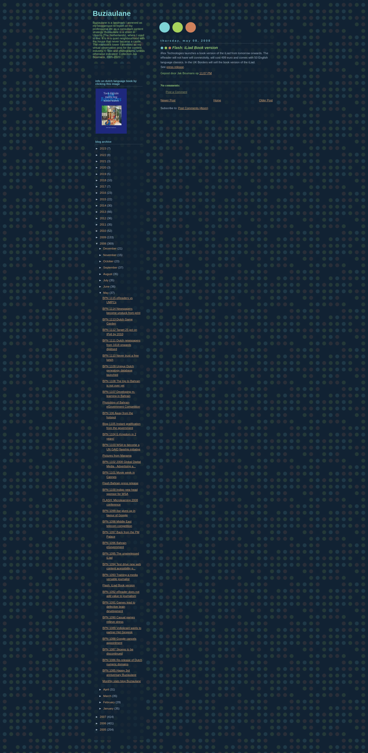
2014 (103, 205)
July (106, 280)
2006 (103, 723)
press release (175, 67)
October (108, 261)
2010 (103, 230)
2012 (103, 218)
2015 (103, 199)
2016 (103, 192)
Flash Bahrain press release (120, 483)
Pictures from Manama (116, 455)
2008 (103, 243)
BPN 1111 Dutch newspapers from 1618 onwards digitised (121, 345)
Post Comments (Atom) (193, 108)
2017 (103, 186)
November (110, 255)
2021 (103, 161)
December (110, 248)
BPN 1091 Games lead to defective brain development (118, 607)
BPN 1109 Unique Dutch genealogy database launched (118, 370)
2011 (103, 224)
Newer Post (168, 100)
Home (217, 100)
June (106, 286)
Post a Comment (176, 92)
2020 (103, 167)
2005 (103, 729)
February (109, 702)
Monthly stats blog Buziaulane (121, 681)
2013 (103, 211)
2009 (103, 237)
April (106, 689)
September (110, 267)
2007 (103, 716)
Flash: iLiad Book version (118, 585)
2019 (103, 174)
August (108, 274)
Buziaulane (112, 13)
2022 (103, 155)
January (108, 708)
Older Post (266, 100)
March (107, 696)
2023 (103, 148)
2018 (103, 180)
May (106, 292)
